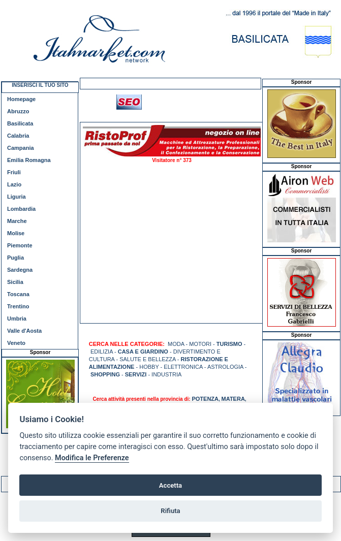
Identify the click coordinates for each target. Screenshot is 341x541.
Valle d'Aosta (24, 331)
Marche (17, 221)
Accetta (170, 485)
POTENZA (205, 399)
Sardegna (20, 270)
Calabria (18, 136)
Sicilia (15, 282)
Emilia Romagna (29, 160)
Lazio (14, 184)
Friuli (14, 172)
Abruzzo (18, 111)
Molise (15, 233)
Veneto (16, 343)
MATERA (233, 399)
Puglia (15, 257)
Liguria (16, 197)
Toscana (18, 294)
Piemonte (20, 245)
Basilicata (20, 123)
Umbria (16, 318)
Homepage (21, 99)
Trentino (18, 306)
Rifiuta (170, 511)
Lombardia (21, 209)
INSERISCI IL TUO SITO (40, 85)
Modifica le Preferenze (92, 458)
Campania (20, 148)
